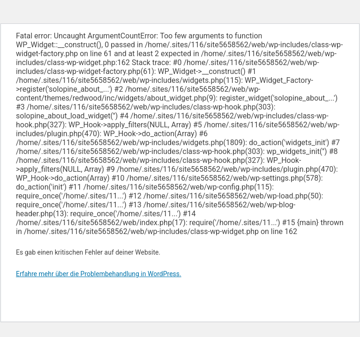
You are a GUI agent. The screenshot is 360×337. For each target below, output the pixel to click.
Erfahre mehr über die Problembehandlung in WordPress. (98, 274)
